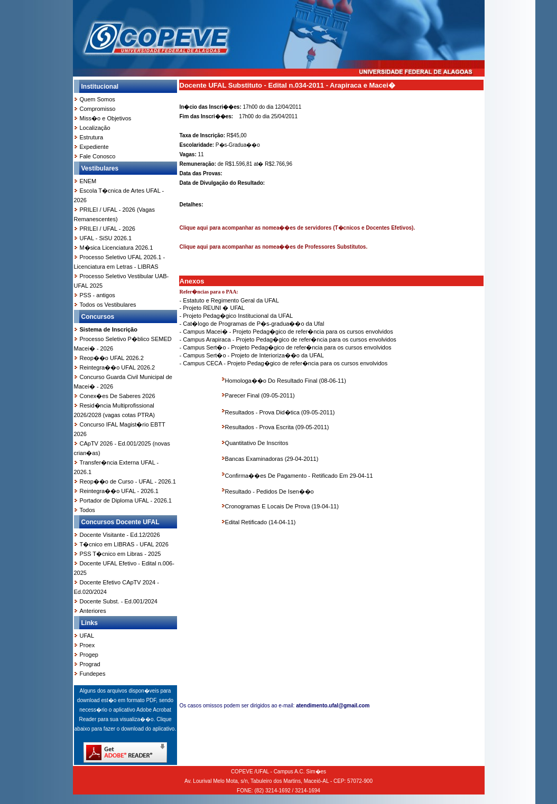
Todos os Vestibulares (108, 304)
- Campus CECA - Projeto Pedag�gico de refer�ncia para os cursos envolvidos (284, 363)
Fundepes (93, 673)
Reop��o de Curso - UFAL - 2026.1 (128, 481)
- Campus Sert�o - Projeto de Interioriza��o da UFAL (252, 355)
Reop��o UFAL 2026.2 (112, 358)
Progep (89, 654)
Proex (87, 645)
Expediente (94, 147)
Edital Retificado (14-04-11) (260, 522)
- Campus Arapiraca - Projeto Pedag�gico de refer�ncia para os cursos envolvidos (288, 339)
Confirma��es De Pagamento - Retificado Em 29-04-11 (299, 475)
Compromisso (98, 109)
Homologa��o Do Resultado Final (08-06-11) (285, 380)
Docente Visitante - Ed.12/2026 (120, 535)
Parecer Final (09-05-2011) (260, 395)
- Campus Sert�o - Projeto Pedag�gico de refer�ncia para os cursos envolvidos (286, 347)
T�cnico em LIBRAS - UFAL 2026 (124, 544)
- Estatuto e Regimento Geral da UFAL (229, 300)
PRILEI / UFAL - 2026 (107, 228)
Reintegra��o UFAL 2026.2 (117, 367)
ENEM (88, 181)
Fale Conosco (98, 156)
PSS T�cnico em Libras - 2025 (120, 554)
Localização (95, 128)
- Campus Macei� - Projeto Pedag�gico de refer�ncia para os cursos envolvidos (286, 331)
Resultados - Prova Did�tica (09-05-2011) (280, 412)
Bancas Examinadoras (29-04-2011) (272, 459)
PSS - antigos (97, 295)
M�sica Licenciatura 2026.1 (116, 247)
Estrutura (92, 137)
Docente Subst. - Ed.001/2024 (118, 601)
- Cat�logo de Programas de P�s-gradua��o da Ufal (252, 323)
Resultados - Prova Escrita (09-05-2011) (277, 427)
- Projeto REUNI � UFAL (212, 308)
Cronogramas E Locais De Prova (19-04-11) (282, 506)
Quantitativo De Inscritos (257, 443)
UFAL (87, 635)
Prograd (90, 664)
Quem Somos (97, 99)
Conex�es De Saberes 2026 (117, 396)
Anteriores (93, 611)
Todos (87, 510)
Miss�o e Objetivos (106, 118)
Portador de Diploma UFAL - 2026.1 (126, 500)
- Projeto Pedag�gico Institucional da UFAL (236, 316)
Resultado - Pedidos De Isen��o (269, 491)
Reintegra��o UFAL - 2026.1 (119, 491)
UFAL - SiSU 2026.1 (106, 238)
